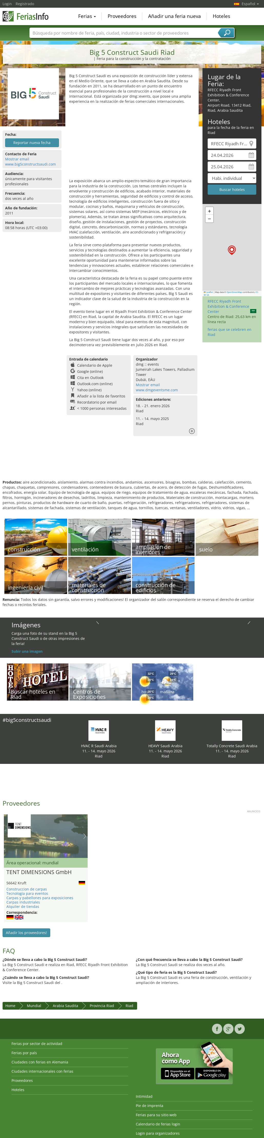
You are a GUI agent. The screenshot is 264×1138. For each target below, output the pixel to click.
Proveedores (122, 16)
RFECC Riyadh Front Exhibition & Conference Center (228, 306)
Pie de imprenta (149, 1105)
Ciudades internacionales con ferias (42, 1071)
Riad (129, 1005)
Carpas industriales (23, 902)
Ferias (87, 16)
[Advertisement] (131, 142)
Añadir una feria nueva (174, 16)
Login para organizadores (158, 1133)
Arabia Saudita (65, 1005)
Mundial (34, 1005)
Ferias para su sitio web (156, 1114)
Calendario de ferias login (158, 1124)
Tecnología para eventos (27, 893)
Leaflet (208, 292)
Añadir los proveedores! (26, 932)
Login (7, 3)
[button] (231, 250)
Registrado (25, 3)
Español (250, 3)
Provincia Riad (102, 1005)
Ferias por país (24, 1052)
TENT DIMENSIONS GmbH (39, 872)
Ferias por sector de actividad (37, 1043)
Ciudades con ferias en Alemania (40, 1062)
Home (10, 1005)
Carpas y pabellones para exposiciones (39, 897)
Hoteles (221, 16)
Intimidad (144, 1096)
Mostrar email (17, 159)
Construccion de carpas (26, 889)
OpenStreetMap (234, 292)
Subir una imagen (27, 651)
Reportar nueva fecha (31, 142)
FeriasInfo (28, 16)
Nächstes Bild (84, 836)
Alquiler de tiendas (22, 906)
